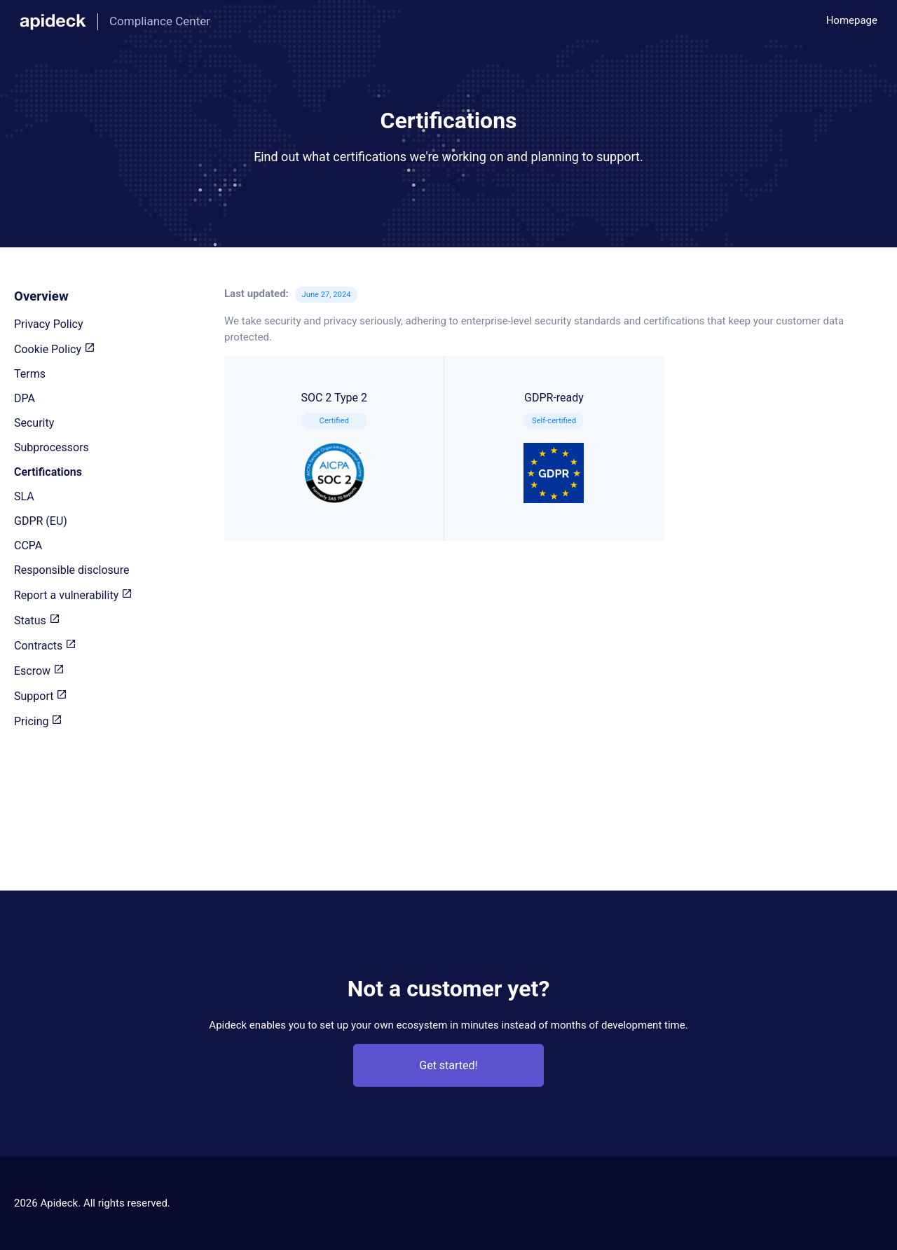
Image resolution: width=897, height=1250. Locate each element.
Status (37, 620)
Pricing (38, 721)
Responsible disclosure (71, 570)
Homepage (851, 20)
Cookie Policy (54, 349)
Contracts (45, 645)
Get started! (448, 1065)
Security (34, 423)
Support (40, 696)
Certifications (48, 472)
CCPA (28, 545)
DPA (24, 398)
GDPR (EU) (40, 521)
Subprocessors (51, 447)
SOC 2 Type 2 (334, 447)
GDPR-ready (553, 447)
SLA (24, 496)
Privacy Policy (48, 324)
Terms (30, 373)
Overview (41, 296)
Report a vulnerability (73, 595)
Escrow (39, 671)
